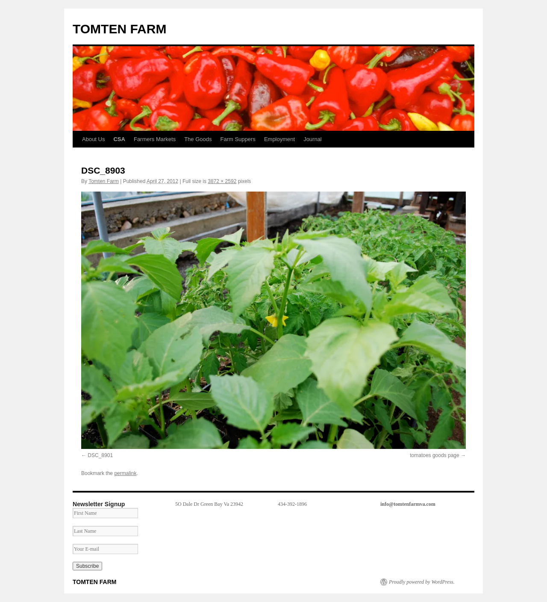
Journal (312, 139)
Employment (279, 139)
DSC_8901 (100, 455)
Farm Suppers (238, 139)
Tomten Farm (103, 181)
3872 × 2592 (222, 181)
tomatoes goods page (434, 455)
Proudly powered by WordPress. (422, 582)
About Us (93, 139)
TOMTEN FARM (119, 29)
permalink (125, 473)
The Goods (198, 139)
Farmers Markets (155, 139)
